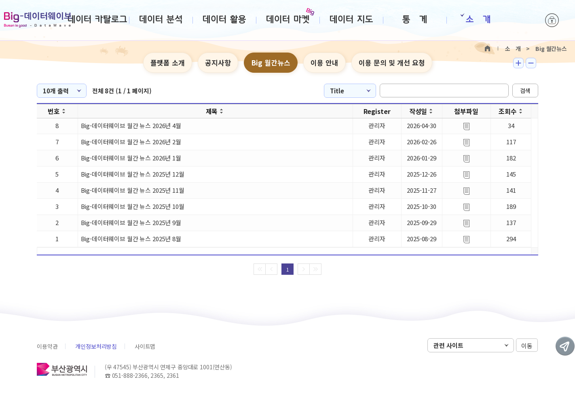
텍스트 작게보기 (531, 63)
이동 (527, 345)
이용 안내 (324, 62)
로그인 (552, 20)
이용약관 (47, 346)
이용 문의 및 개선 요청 (392, 62)
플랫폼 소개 (167, 62)
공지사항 (218, 62)
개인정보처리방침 (96, 346)
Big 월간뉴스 (270, 62)
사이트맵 (145, 346)
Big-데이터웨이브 (38, 20)
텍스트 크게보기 (518, 63)
